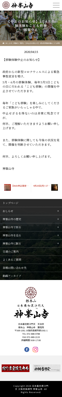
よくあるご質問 (12, 260)
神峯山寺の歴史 (12, 219)
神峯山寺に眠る (12, 243)
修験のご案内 (18, 43)
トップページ (10, 203)
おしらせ (9, 43)
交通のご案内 (11, 251)
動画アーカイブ (12, 276)
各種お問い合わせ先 (14, 268)
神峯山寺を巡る (12, 235)
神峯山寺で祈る (12, 227)
